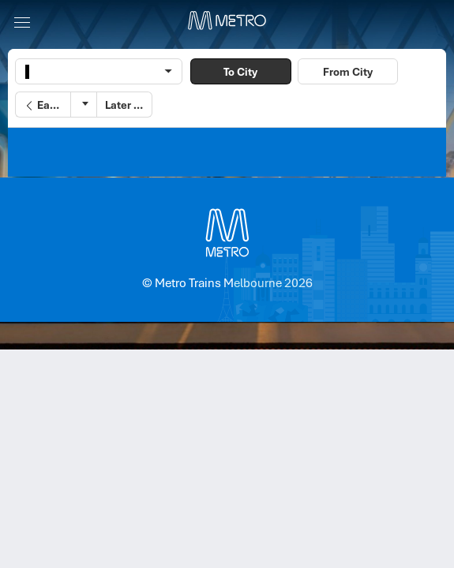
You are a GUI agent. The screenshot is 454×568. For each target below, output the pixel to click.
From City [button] (348, 72)
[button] (42, 105)
